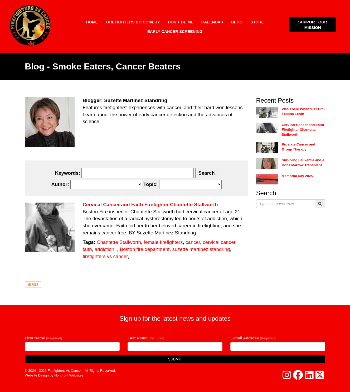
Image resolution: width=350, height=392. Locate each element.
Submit (175, 359)
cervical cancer (219, 242)
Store (257, 22)
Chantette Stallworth (119, 242)
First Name (43, 338)
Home (92, 22)
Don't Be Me (180, 22)
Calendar (212, 22)
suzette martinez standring (201, 249)
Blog (236, 22)
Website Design (37, 375)
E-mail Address (253, 338)
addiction (104, 249)
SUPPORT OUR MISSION (312, 25)
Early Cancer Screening (175, 31)
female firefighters (163, 242)
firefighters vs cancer (105, 256)
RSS (33, 285)
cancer (193, 242)
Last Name (146, 338)
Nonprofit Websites (68, 375)
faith (87, 249)
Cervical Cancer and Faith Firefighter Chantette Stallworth (150, 204)
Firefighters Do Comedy (133, 22)
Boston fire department (144, 249)
